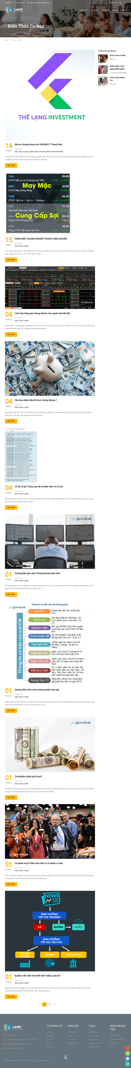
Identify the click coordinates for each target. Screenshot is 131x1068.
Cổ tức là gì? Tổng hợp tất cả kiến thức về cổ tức (39, 486)
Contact (49, 1047)
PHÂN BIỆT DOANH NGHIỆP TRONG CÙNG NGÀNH (41, 238)
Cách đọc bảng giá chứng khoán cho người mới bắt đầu (42, 313)
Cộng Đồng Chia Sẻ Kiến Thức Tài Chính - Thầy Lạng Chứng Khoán (26, 1060)
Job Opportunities (95, 1043)
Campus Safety (94, 1047)
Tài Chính (71, 1039)
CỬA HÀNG (106, 10)
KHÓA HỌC (94, 10)
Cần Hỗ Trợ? (8, 3)
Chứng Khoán (72, 1032)
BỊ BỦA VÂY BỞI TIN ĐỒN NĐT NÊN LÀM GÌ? (37, 975)
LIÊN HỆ (123, 10)
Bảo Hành (113, 1043)
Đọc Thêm (11, 164)
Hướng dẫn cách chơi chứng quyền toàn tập (37, 689)
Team (49, 1043)
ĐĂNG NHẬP (113, 3)
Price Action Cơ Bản (118, 55)
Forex (70, 1036)
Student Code (93, 1039)
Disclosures (93, 1036)
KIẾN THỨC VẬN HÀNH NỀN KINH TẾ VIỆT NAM (117, 69)
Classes (49, 1032)
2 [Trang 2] (49, 1004)
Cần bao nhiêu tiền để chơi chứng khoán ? (36, 400)
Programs (50, 1036)
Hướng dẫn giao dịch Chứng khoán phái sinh (37, 573)
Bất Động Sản (72, 1043)
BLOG (115, 10)
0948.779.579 (19, 3)
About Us (50, 1039)
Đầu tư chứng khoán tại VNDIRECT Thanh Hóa (38, 144)
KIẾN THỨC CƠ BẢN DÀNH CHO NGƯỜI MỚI (46, 152)
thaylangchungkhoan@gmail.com (38, 3)
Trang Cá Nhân (115, 1035)
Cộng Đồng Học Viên (117, 1039)
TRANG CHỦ (83, 10)
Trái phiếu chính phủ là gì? (28, 776)
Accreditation (93, 1032)
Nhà (6, 40)
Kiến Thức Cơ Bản (22, 152)
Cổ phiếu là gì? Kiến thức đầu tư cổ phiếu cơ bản (39, 863)
